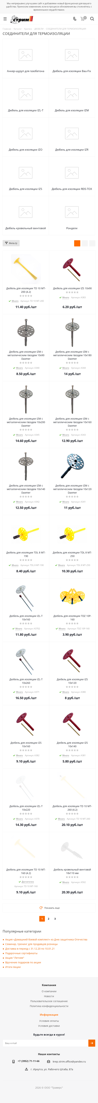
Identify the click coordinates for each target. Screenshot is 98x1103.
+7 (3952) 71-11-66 (28, 1061)
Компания (49, 985)
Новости (49, 996)
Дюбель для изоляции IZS (25, 189)
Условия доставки (49, 1025)
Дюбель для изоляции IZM (72, 110)
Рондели (71, 228)
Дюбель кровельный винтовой (25, 228)
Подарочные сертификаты (21, 953)
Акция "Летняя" (14, 957)
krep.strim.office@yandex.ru (69, 1061)
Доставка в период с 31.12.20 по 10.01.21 (30, 948)
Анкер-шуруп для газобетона (25, 71)
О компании (49, 991)
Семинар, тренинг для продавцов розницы (31, 944)
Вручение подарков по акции (23, 962)
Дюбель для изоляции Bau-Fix (72, 71)
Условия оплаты (49, 1021)
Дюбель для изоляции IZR (71, 149)
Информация (49, 1014)
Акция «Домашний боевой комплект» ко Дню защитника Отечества (46, 939)
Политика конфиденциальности (49, 1006)
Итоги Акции (13, 967)
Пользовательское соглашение (49, 1001)
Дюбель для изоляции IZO (25, 149)
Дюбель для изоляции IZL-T (25, 110)
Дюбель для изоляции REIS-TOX (72, 189)
